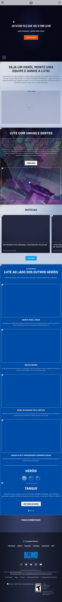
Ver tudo (31, 258)
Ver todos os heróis (31, 504)
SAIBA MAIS (31, 163)
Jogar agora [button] (31, 37)
